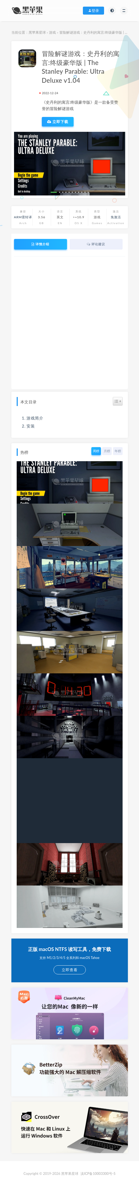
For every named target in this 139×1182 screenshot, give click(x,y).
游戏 (52, 32)
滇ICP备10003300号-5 (97, 1173)
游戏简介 (34, 418)
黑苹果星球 (37, 32)
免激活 (116, 217)
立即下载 (58, 122)
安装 (30, 426)
